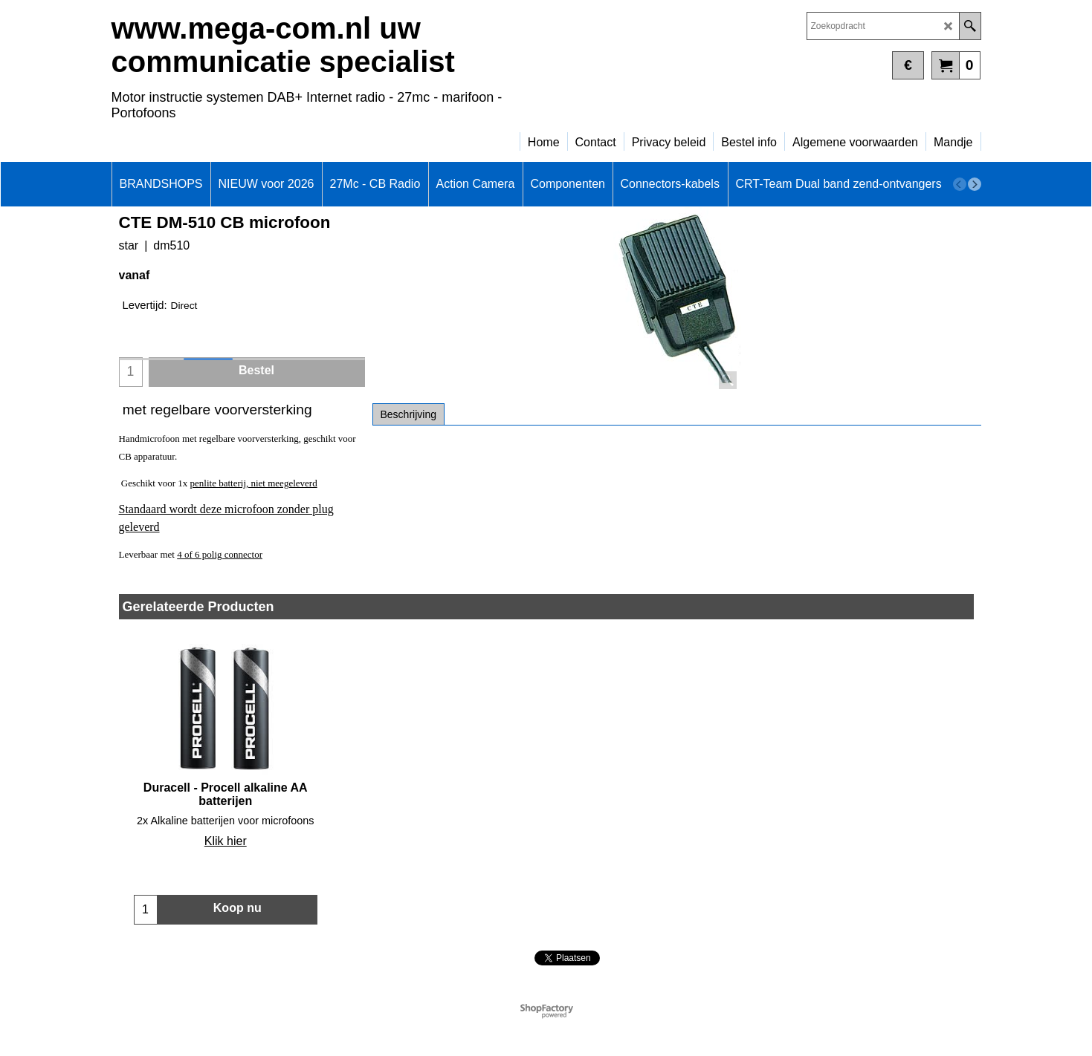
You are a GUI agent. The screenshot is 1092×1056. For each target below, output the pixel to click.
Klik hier (225, 841)
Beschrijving (408, 414)
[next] (974, 184)
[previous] (959, 184)
